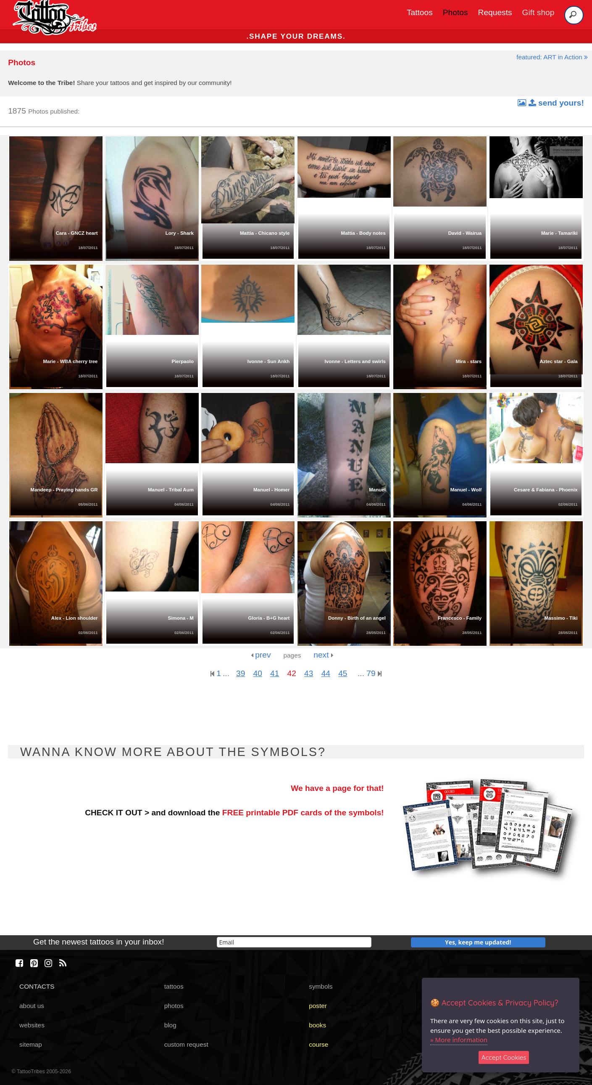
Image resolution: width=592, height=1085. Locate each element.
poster (318, 1005)
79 (374, 673)
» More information (458, 1039)
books (317, 1025)
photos (174, 1005)
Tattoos (420, 12)
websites (32, 1025)
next (323, 654)
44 (325, 673)
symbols (320, 986)
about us (31, 1005)
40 (257, 673)
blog (170, 1025)
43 (308, 673)
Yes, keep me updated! (478, 942)
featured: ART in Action (552, 57)
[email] (294, 942)
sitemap (30, 1044)
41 (274, 673)
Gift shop (538, 12)
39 (240, 673)
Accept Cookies (503, 1057)
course (318, 1044)
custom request (186, 1044)
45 (342, 673)
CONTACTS (36, 986)
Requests (495, 12)
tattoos (174, 986)
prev (261, 654)
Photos (455, 12)
